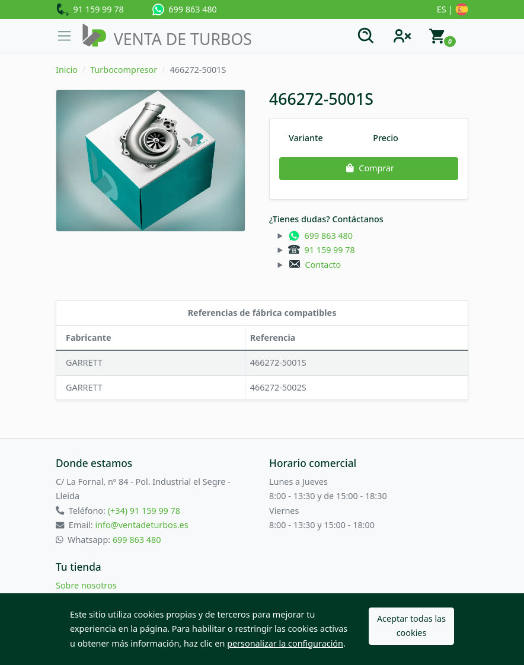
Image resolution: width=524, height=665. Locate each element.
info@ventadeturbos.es (141, 524)
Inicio (67, 69)
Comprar (368, 168)
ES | (452, 10)
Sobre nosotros (86, 585)
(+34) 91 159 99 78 (144, 510)
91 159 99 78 (90, 10)
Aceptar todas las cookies (411, 625)
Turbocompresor (123, 69)
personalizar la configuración (285, 643)
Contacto (314, 264)
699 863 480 (184, 9)
